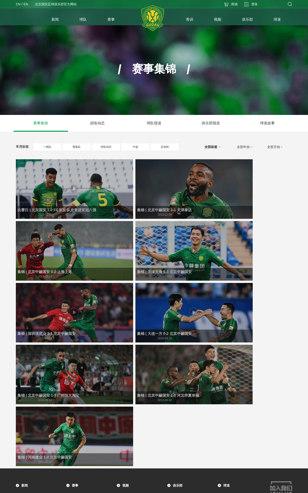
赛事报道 (26, 382)
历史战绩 (178, 389)
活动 (226, 382)
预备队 (80, 147)
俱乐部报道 (211, 123)
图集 (24, 403)
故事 (226, 389)
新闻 (24, 366)
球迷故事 (267, 123)
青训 (75, 405)
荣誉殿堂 (178, 396)
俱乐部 (177, 366)
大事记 (177, 382)
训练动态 (97, 123)
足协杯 (168, 147)
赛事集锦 (40, 123)
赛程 (74, 375)
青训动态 (77, 414)
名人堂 (177, 403)
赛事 (75, 366)
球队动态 (26, 396)
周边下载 (228, 403)
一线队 (51, 147)
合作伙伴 (178, 430)
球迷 (226, 366)
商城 (226, 396)
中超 (140, 147)
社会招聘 (178, 437)
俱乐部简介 (180, 375)
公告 (24, 375)
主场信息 (178, 410)
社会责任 (178, 423)
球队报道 (154, 123)
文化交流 (178, 417)
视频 (125, 366)
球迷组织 (228, 375)
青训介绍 (77, 434)
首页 (28, 20)
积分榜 (76, 382)
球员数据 (77, 389)
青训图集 (77, 428)
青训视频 (77, 421)
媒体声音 (26, 389)
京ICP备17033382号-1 (167, 487)
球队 (24, 418)
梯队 (24, 440)
